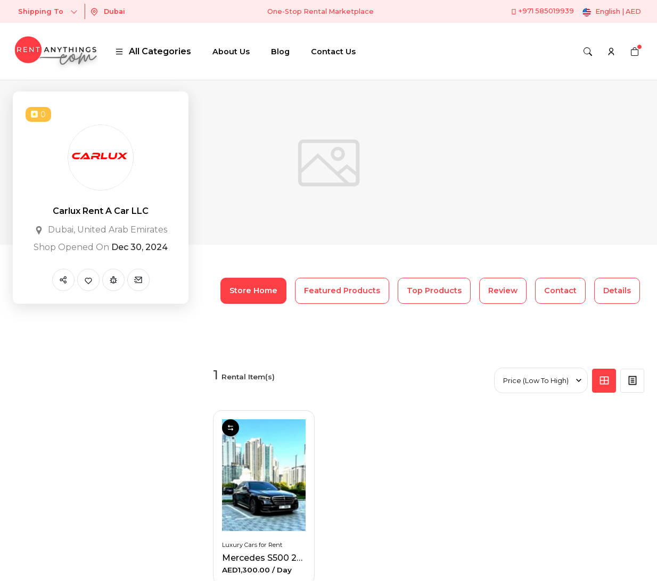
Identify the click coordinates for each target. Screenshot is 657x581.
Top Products (434, 290)
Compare (230, 427)
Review (503, 290)
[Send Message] (138, 280)
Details (617, 290)
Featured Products (342, 290)
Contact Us (333, 51)
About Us (231, 51)
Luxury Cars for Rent (252, 545)
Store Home (253, 290)
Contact (560, 290)
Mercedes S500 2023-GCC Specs (292, 558)
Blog (280, 51)
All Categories (153, 51)
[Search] (587, 51)
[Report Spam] (113, 280)
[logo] (55, 51)
